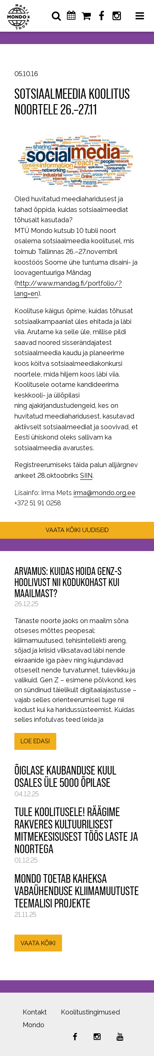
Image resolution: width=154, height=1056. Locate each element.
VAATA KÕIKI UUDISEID (77, 529)
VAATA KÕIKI (38, 943)
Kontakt (35, 1012)
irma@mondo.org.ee (105, 493)
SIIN (86, 475)
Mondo (33, 1025)
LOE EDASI (35, 740)
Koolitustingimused (90, 1012)
